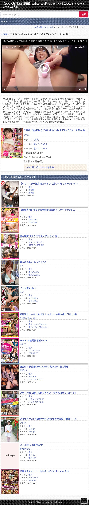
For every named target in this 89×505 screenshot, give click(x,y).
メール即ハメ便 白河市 (31, 445)
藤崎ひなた (25, 448)
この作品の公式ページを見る (39, 167)
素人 (36, 139)
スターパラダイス (36, 242)
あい (21, 291)
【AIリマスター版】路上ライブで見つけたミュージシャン (49, 183)
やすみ (22, 422)
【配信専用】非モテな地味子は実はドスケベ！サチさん (47, 209)
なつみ (27, 135)
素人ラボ (32, 455)
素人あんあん (34, 272)
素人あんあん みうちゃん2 (33, 262)
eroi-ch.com (56, 502)
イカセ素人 (33, 298)
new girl (31, 429)
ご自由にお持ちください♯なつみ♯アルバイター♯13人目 (54, 130)
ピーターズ (33, 477)
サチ (21, 213)
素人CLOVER (40, 144)
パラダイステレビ (36, 399)
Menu (4, 21)
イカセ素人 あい (28, 288)
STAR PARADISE (36, 245)
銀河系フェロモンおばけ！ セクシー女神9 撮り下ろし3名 (48, 314)
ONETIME (32, 220)
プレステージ (34, 350)
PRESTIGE (33, 353)
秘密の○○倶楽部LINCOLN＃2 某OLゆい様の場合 (44, 366)
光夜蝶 (31, 190)
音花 (29, 318)
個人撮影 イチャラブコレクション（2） (39, 236)
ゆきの (22, 344)
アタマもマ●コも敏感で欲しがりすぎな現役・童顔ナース (48, 419)
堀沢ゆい (23, 370)
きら (35, 318)
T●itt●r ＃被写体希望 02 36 (33, 340)
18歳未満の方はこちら (44, 27)
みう (21, 265)
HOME (4, 34)
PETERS (32, 480)
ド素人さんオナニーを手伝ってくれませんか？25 (44, 471)
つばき (22, 318)
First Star (32, 376)
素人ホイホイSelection (38, 324)
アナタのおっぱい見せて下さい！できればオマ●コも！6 (48, 393)
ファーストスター (36, 379)
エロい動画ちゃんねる (38, 502)
